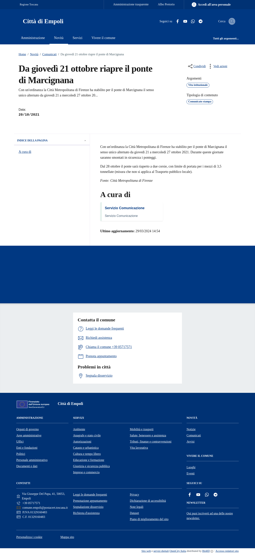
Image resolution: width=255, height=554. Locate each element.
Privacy (134, 494)
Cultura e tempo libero (87, 453)
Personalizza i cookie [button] (29, 537)
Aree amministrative (28, 435)
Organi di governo (27, 429)
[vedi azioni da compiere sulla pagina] (217, 66)
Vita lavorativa (139, 447)
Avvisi (190, 441)
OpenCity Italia (177, 551)
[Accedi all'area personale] (211, 4)
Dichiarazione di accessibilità (148, 500)
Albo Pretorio (166, 4)
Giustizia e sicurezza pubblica (91, 466)
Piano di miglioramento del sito (149, 519)
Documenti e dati (26, 466)
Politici (20, 453)
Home (22, 54)
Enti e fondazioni (26, 447)
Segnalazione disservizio (88, 506)
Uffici (20, 441)
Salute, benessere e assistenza (148, 435)
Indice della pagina (52, 140)
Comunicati (47, 54)
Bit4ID (206, 551)
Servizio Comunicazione (125, 208)
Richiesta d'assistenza (86, 513)
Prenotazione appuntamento (90, 500)
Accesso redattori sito (227, 551)
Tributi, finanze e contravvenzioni (150, 441)
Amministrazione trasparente (131, 4)
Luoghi (191, 467)
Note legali (136, 506)
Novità (32, 54)
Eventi (191, 473)
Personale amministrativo (32, 460)
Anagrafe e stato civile (87, 435)
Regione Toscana (29, 4)
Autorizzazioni (82, 441)
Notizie (191, 429)
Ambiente (79, 429)
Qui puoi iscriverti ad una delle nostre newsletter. (210, 516)
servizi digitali (161, 551)
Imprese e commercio (86, 472)
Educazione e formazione (88, 460)
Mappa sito (67, 537)
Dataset (134, 513)
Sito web (146, 551)
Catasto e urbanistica (86, 447)
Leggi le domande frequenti (90, 494)
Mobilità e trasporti (142, 429)
